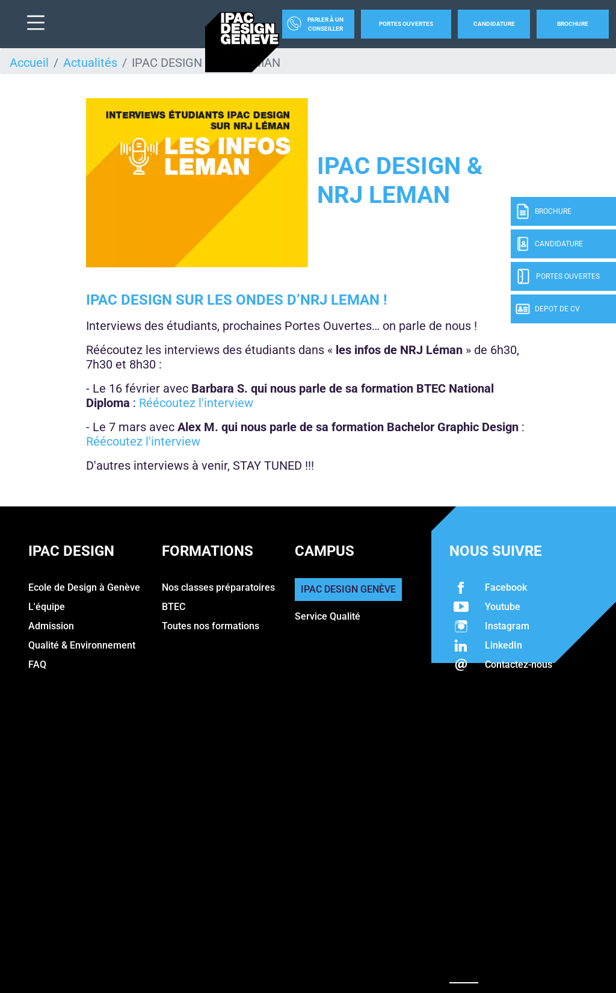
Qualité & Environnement (81, 645)
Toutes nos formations (210, 626)
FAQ (37, 664)
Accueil (29, 62)
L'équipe (46, 606)
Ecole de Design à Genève (84, 587)
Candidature (494, 23)
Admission (51, 626)
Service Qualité (327, 616)
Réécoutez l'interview (196, 403)
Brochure (572, 23)
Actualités (90, 62)
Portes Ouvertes (406, 23)
